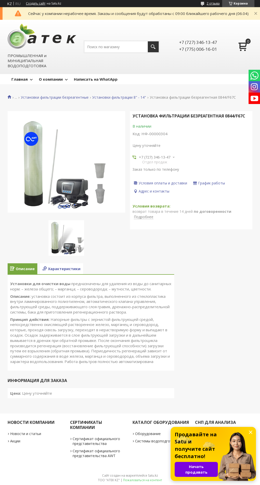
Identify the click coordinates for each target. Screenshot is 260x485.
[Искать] (153, 46)
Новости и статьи (25, 433)
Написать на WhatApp (96, 79)
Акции (15, 441)
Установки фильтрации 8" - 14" (119, 97)
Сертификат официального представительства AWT (96, 453)
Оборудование (148, 433)
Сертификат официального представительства (96, 441)
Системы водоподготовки (157, 441)
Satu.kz (153, 475)
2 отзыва (213, 3)
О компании (51, 79)
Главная (19, 79)
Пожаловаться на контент (142, 480)
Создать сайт (35, 3)
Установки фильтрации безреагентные (55, 97)
